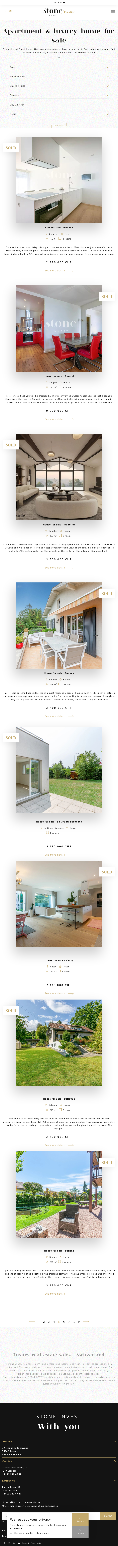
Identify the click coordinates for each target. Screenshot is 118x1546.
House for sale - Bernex (59, 1251)
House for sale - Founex (59, 673)
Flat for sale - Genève (59, 227)
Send (108, 1515)
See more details (59, 270)
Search (59, 125)
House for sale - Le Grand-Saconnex (59, 822)
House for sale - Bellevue (59, 1099)
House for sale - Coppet (59, 376)
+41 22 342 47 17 (11, 1474)
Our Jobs (59, 2)
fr (5, 11)
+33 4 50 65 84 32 (12, 1454)
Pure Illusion (36, 1543)
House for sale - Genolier (59, 524)
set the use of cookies (22, 1533)
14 (79, 1321)
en (10, 11)
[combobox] (59, 67)
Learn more (43, 1533)
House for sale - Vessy (59, 960)
